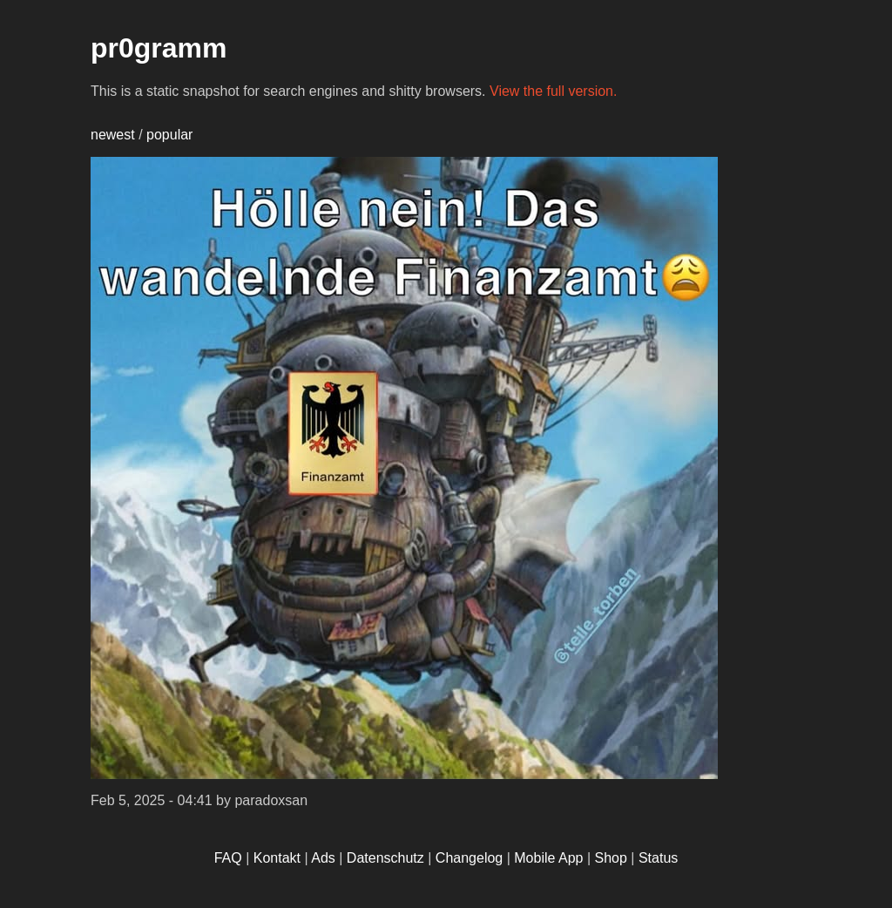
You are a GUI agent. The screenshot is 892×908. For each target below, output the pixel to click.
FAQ (228, 857)
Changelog (469, 857)
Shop (611, 857)
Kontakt (277, 857)
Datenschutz (385, 857)
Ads (323, 857)
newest (113, 134)
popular (169, 134)
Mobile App (548, 857)
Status (658, 857)
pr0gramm (159, 48)
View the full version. (553, 91)
